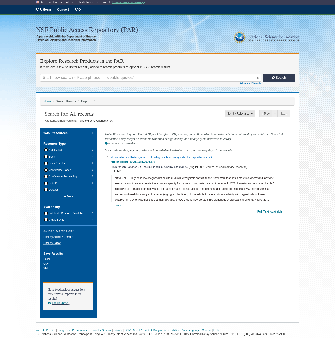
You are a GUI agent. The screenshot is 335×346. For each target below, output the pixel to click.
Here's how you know (128, 2)
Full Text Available (270, 211)
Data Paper (55, 183)
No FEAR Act (141, 330)
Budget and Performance (73, 330)
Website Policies (45, 330)
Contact (63, 9)
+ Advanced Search (249, 83)
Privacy (118, 330)
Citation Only (56, 219)
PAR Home (43, 9)
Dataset (53, 189)
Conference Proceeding (62, 176)
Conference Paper (59, 170)
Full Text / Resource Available (66, 213)
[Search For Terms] (150, 78)
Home (47, 101)
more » (117, 205)
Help (216, 330)
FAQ (77, 9)
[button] (47, 259)
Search (279, 77)
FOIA (128, 330)
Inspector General (100, 330)
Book (51, 156)
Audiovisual (55, 149)
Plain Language (190, 330)
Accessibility (171, 330)
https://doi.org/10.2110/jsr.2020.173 (133, 161)
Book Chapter (56, 163)
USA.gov (156, 330)
